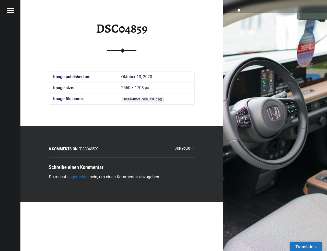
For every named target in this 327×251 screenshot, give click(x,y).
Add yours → (185, 148)
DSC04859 (121, 28)
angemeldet (78, 176)
